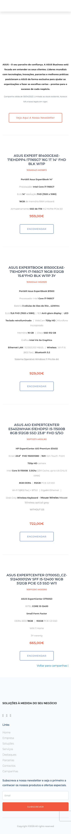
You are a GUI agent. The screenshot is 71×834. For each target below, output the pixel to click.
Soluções (8, 743)
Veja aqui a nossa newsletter (35, 117)
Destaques (9, 754)
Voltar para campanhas (53, 665)
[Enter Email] (35, 795)
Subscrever (35, 806)
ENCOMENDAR (36, 229)
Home (6, 732)
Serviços (7, 749)
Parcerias (8, 760)
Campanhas (10, 771)
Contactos (8, 765)
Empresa (8, 738)
